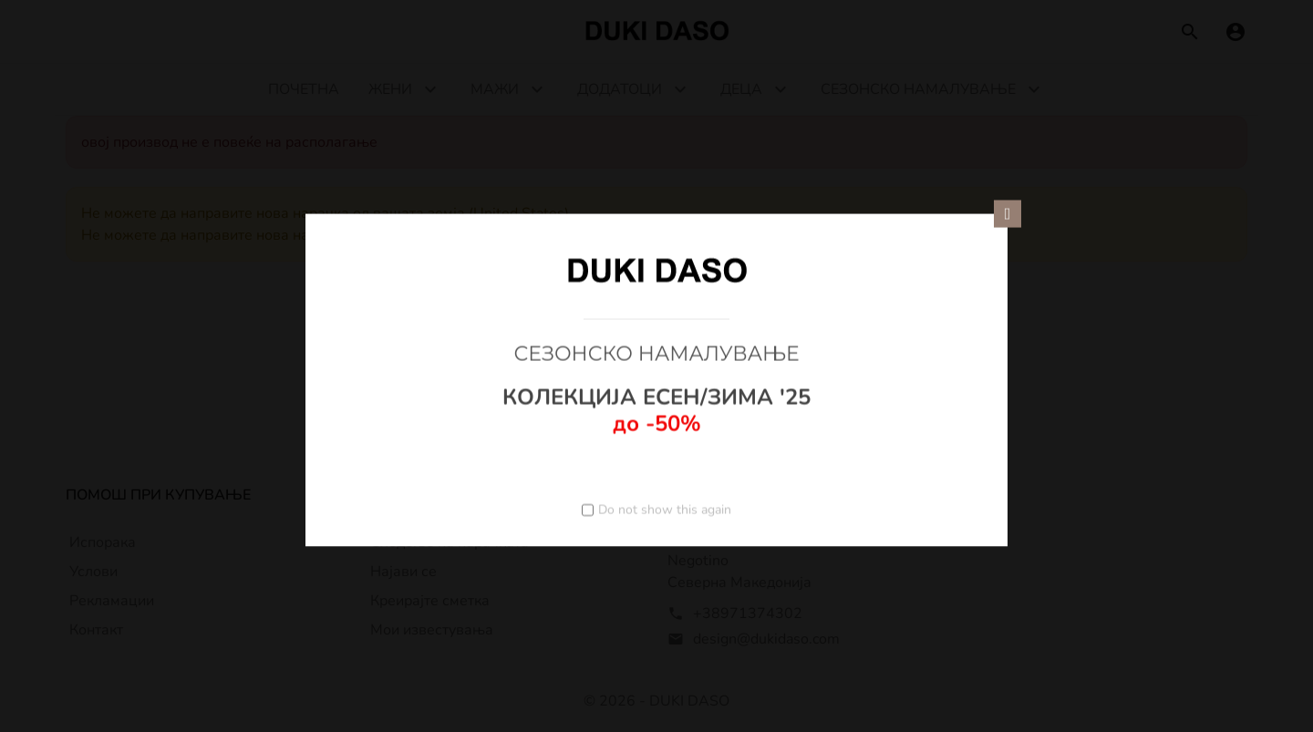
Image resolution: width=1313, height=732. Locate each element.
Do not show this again (664, 509)
